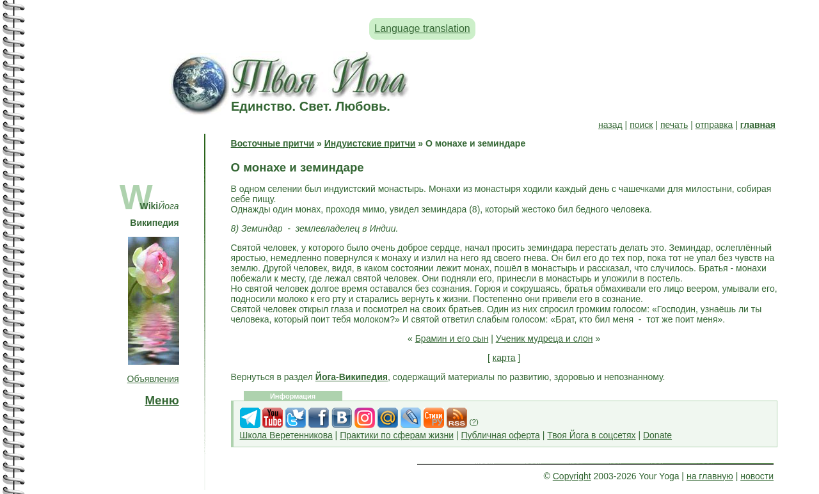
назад (610, 125)
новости (757, 476)
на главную (710, 476)
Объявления (153, 379)
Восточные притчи (273, 143)
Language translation (422, 28)
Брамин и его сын (452, 338)
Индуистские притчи (370, 143)
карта (504, 358)
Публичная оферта (500, 435)
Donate (657, 435)
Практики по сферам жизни (397, 435)
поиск (641, 125)
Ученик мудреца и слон (544, 338)
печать (674, 125)
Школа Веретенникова (286, 435)
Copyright (572, 476)
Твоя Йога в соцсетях (591, 435)
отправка (714, 125)
